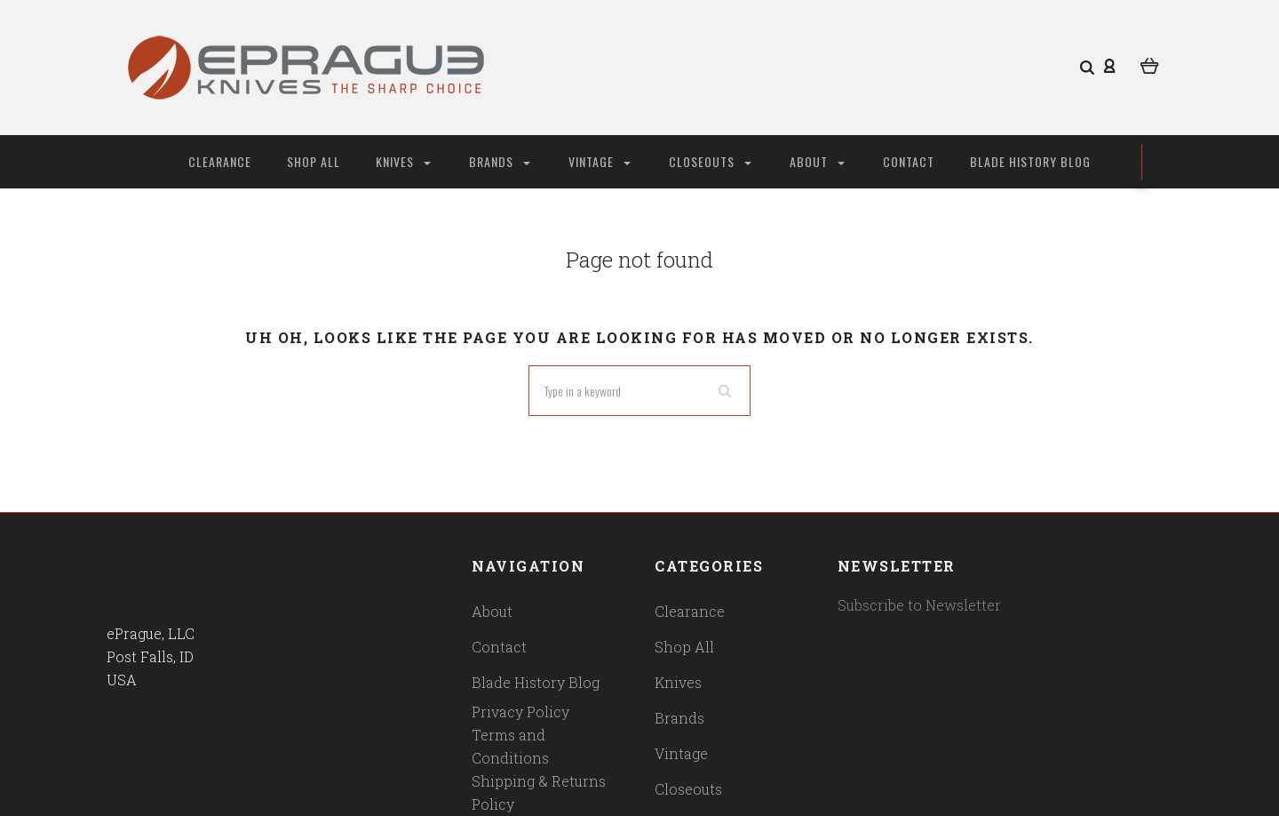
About (817, 161)
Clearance (219, 161)
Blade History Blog (1030, 161)
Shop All (313, 161)
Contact (908, 161)
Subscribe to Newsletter (919, 605)
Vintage (599, 161)
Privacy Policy (520, 711)
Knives (403, 161)
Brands (499, 161)
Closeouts (710, 161)
